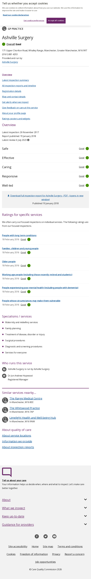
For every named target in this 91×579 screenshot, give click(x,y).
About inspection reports (18, 447)
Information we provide (17, 441)
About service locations (16, 435)
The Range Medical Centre (25, 398)
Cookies (11, 554)
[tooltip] (28, 139)
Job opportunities (45, 561)
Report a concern (74, 554)
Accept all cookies (56, 18)
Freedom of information (34, 554)
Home (35, 546)
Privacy (56, 554)
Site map (48, 546)
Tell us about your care (14, 480)
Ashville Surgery (10, 62)
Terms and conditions (70, 546)
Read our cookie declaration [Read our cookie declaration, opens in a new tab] (16, 12)
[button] (45, 44)
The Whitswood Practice (24, 408)
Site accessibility (17, 546)
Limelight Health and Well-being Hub (32, 418)
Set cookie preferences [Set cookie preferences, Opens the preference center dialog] (34, 18)
